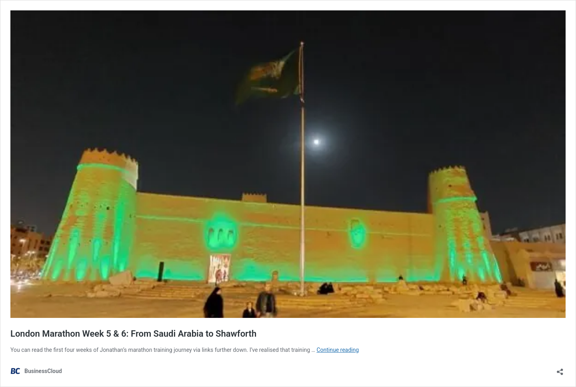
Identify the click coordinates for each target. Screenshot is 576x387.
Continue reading (337, 350)
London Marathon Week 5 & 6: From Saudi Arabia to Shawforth (133, 334)
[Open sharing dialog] (560, 369)
